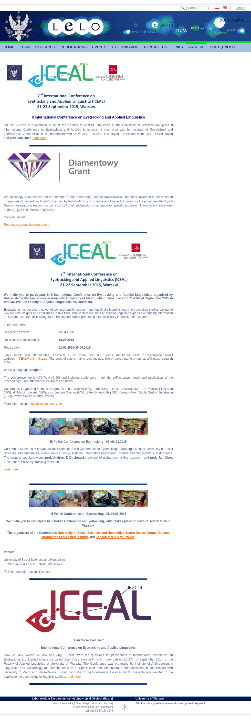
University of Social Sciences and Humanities (91, 533)
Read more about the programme (26, 224)
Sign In (240, 7)
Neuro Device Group (141, 533)
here (48, 572)
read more (40, 138)
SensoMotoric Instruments (115, 537)
